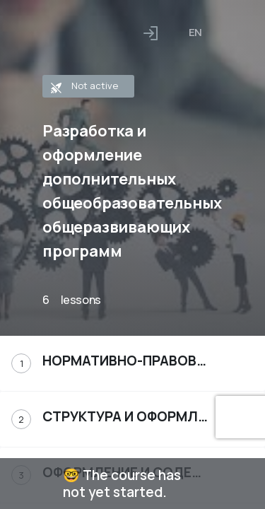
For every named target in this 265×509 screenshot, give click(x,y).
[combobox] (195, 32)
